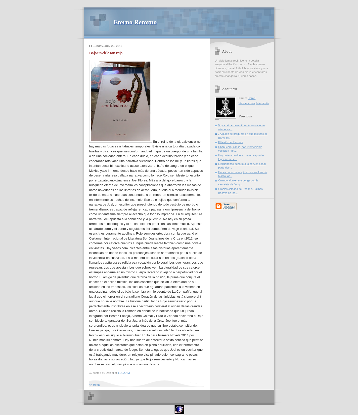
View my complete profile (254, 103)
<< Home (94, 384)
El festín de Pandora (230, 142)
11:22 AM (124, 372)
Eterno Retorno (135, 22)
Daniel (251, 98)
